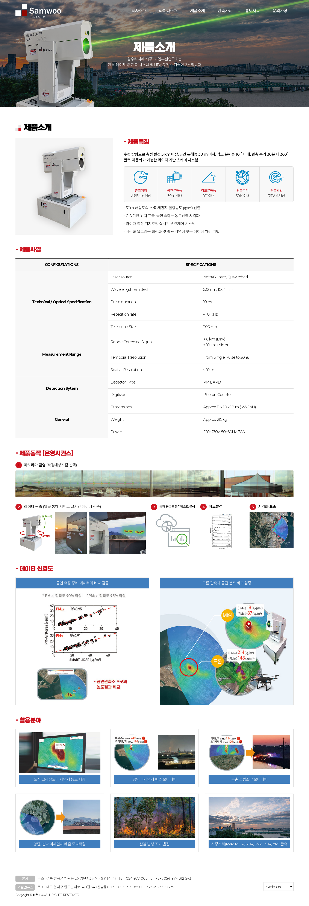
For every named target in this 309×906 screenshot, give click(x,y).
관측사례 (225, 10)
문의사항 (280, 10)
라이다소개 (168, 10)
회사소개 (139, 10)
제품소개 (197, 10)
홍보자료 (252, 10)
